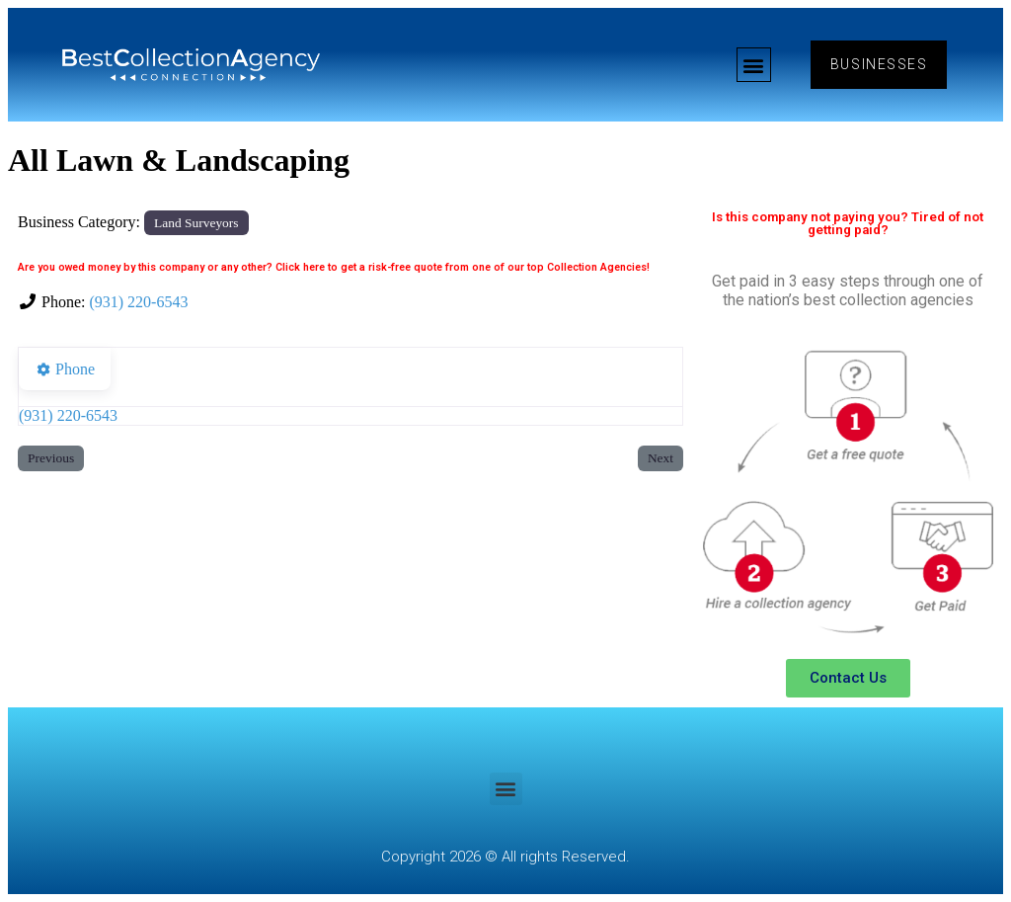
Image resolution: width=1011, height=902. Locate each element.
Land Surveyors (196, 222)
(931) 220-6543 (138, 301)
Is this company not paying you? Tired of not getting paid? (847, 223)
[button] (752, 64)
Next (660, 458)
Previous (51, 458)
